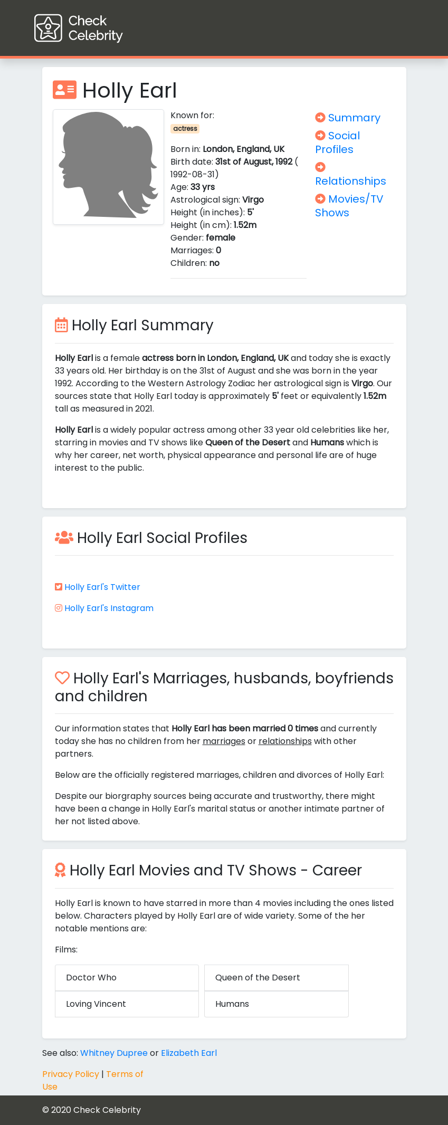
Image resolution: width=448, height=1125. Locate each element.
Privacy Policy (70, 1074)
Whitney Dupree (114, 1053)
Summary (347, 117)
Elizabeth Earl (189, 1053)
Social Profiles (337, 142)
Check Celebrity (107, 1110)
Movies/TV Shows (349, 206)
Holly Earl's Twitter (102, 587)
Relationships (350, 175)
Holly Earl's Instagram (109, 608)
